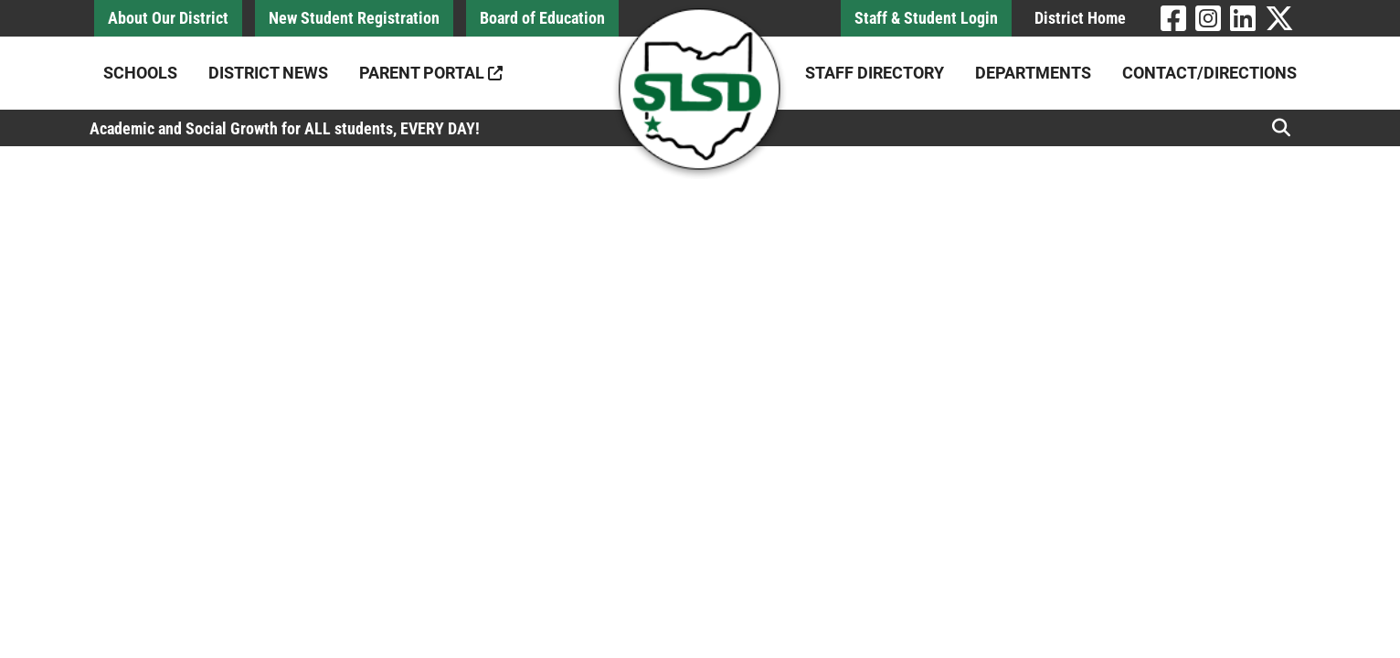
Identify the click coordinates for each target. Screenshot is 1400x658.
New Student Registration (354, 17)
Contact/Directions (1209, 72)
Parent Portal (431, 72)
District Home (1080, 17)
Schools (140, 72)
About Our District (168, 17)
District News (268, 72)
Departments (1033, 72)
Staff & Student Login (926, 17)
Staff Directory (874, 72)
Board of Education (542, 17)
